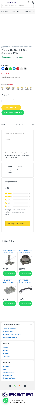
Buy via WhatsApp (10, 273)
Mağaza (5, 347)
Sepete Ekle (13, 107)
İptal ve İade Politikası (9, 378)
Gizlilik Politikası (8, 375)
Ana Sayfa (4, 11)
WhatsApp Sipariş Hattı (14, 112)
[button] (12, 112)
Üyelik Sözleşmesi (8, 372)
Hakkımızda (6, 366)
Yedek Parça (15, 11)
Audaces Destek (8, 331)
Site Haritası (6, 356)
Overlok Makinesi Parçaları (8, 46)
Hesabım (5, 350)
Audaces (6, 353)
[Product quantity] (7, 101)
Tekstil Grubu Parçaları (22, 46)
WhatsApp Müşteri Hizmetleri (12, 334)
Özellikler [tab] (19, 124)
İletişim (5, 369)
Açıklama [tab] (4, 124)
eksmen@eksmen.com (10, 337)
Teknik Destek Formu (9, 329)
